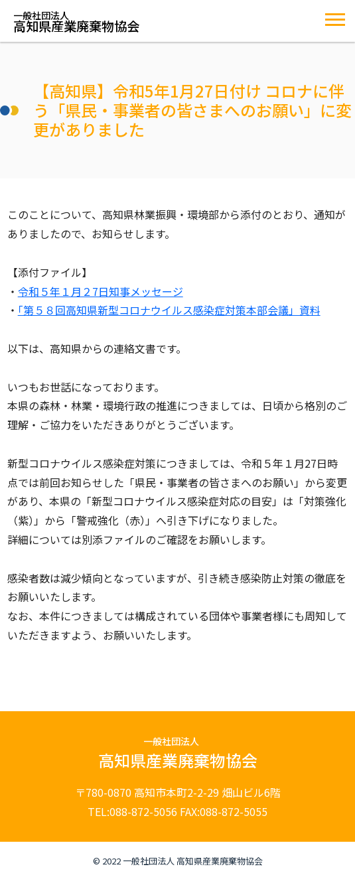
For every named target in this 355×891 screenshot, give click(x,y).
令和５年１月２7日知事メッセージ (100, 291)
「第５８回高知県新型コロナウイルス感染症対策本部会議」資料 (169, 310)
